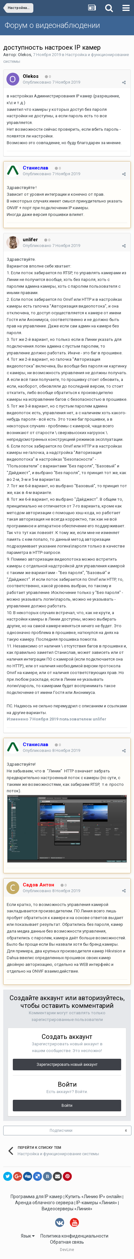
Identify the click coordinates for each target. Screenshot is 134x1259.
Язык (28, 1235)
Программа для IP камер (37, 1196)
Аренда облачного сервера (44, 1202)
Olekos (24, 54)
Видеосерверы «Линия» (67, 1208)
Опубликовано (51, 82)
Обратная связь (67, 1242)
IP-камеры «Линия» (96, 1202)
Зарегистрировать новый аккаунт (67, 1064)
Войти (67, 1105)
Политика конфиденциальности (74, 1235)
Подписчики (61, 1130)
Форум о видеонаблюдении (52, 25)
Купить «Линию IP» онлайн (93, 1196)
